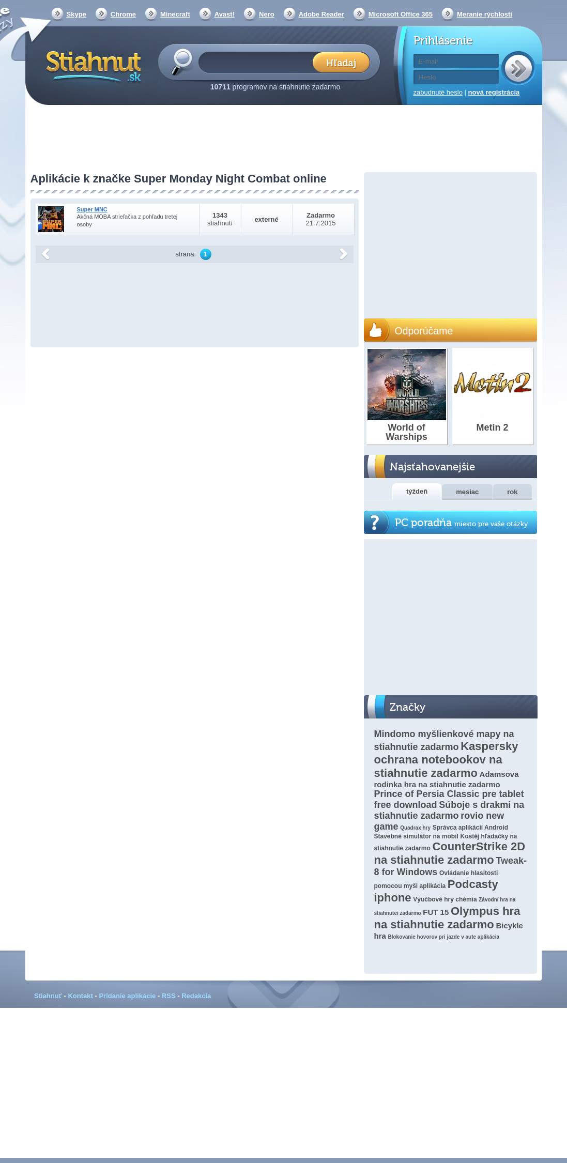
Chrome (123, 14)
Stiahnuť (48, 996)
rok (512, 492)
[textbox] (258, 61)
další (343, 254)
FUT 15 (436, 912)
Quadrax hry (415, 828)
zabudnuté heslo (438, 92)
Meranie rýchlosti (484, 14)
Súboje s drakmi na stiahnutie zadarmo (449, 810)
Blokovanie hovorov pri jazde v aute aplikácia (443, 937)
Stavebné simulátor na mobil (416, 836)
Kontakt (80, 996)
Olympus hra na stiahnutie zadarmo (447, 918)
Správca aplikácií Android (470, 827)
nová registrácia (494, 92)
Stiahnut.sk (91, 65)
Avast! (224, 14)
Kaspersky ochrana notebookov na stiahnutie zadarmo (446, 759)
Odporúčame (424, 330)
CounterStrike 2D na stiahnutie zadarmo (450, 853)
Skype (76, 14)
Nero (266, 14)
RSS (169, 996)
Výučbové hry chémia (445, 899)
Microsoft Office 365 (401, 14)
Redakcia (196, 996)
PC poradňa (461, 523)
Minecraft (175, 14)
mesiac (467, 492)
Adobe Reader (321, 14)
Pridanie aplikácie (127, 996)
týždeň (416, 491)
